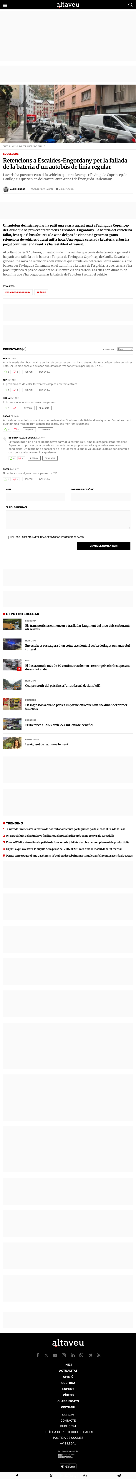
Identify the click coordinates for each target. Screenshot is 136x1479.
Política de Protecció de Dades (68, 1432)
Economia (30, 621)
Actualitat (68, 1370)
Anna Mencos (17, 189)
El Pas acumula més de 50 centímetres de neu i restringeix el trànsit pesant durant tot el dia (77, 667)
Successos (11, 153)
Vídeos (68, 1395)
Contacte (68, 1420)
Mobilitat (30, 641)
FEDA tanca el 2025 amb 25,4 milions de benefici (59, 725)
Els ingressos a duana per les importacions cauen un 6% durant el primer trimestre (76, 706)
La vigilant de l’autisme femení (46, 744)
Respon (29, 372)
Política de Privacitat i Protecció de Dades (59, 537)
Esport (68, 1389)
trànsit (41, 292)
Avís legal (68, 1443)
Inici (68, 1364)
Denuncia (44, 372)
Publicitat (68, 1426)
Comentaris (66, 189)
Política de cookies (68, 1437)
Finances (30, 700)
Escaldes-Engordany (17, 292)
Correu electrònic (82, 489)
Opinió (68, 1376)
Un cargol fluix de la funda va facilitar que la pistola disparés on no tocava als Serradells (60, 835)
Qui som (68, 1414)
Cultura (68, 1382)
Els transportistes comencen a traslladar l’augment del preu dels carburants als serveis (77, 627)
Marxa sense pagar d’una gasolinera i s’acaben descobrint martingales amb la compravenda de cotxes (69, 855)
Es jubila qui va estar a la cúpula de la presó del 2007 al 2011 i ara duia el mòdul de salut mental (64, 849)
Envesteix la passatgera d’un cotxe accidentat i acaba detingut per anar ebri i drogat (77, 647)
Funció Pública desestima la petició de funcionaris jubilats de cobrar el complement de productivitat (68, 842)
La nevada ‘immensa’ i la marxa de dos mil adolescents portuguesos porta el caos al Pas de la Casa (65, 829)
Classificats (68, 1401)
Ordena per (108, 349)
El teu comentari (16, 507)
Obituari (68, 1407)
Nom (8, 489)
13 (9, 430)
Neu (27, 661)
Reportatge (32, 739)
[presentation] (34, 552)
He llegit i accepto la (45, 537)
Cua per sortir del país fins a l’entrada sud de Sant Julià (62, 685)
